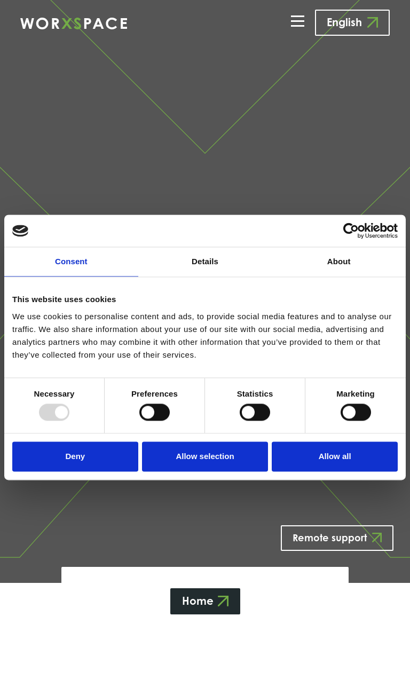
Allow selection (205, 456)
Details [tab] (205, 261)
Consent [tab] (71, 261)
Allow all (335, 456)
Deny (75, 456)
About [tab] (339, 261)
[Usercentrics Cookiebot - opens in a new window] (351, 231)
